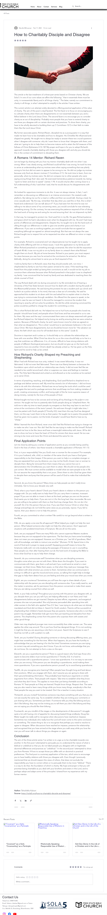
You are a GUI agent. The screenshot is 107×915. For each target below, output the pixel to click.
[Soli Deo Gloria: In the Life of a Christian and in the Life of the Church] (88, 831)
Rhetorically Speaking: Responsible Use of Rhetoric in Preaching (53, 845)
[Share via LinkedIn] (26, 801)
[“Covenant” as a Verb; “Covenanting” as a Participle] (19, 831)
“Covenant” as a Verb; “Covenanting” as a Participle (18, 845)
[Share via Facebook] (15, 801)
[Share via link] (31, 801)
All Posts (6, 13)
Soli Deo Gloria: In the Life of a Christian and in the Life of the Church (87, 845)
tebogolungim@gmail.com (17, 906)
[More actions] (91, 28)
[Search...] (87, 6)
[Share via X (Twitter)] (20, 801)
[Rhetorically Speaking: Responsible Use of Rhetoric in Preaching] (53, 831)
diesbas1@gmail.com (19, 903)
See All (101, 819)
